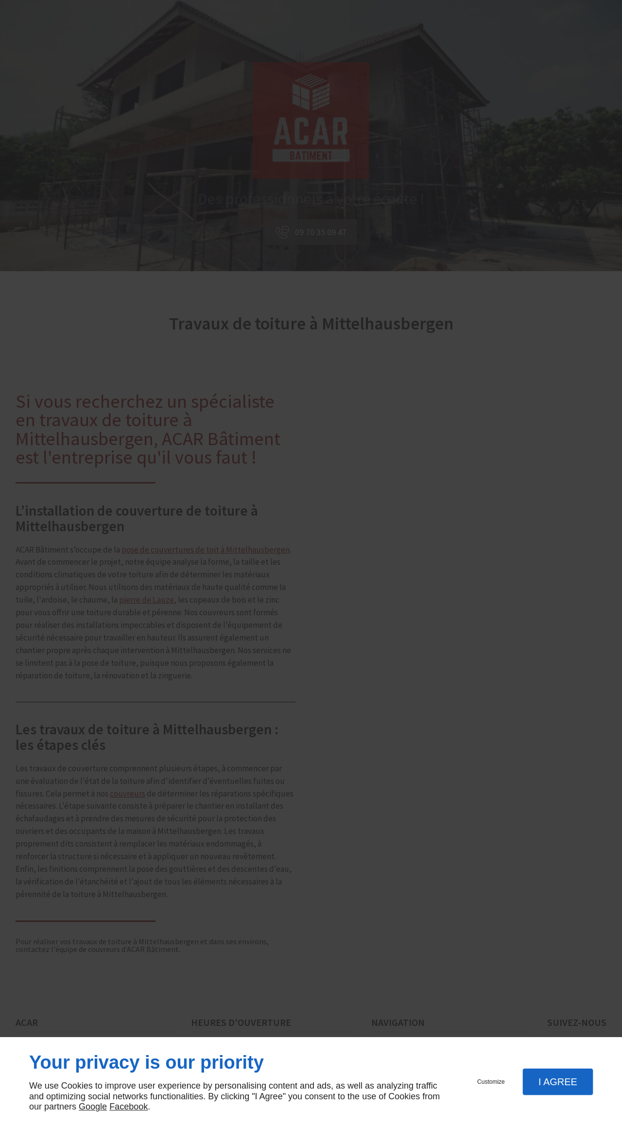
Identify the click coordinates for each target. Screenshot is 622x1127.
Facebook (128, 1106)
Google (93, 1106)
